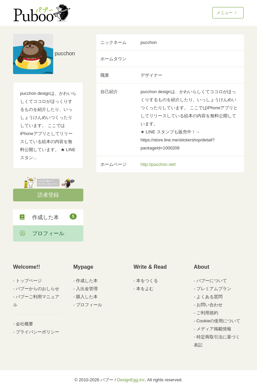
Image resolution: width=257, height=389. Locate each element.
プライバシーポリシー (37, 331)
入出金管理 (87, 288)
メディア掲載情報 (213, 328)
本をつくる (147, 280)
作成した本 (48, 216)
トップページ (29, 280)
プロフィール (42, 233)
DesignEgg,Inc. (131, 379)
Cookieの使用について (218, 320)
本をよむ (145, 288)
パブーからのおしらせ (37, 288)
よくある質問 (209, 296)
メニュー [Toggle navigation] (227, 12)
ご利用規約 (207, 312)
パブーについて (211, 280)
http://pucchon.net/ (158, 164)
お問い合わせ (209, 304)
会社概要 (24, 323)
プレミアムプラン (213, 288)
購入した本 (87, 296)
